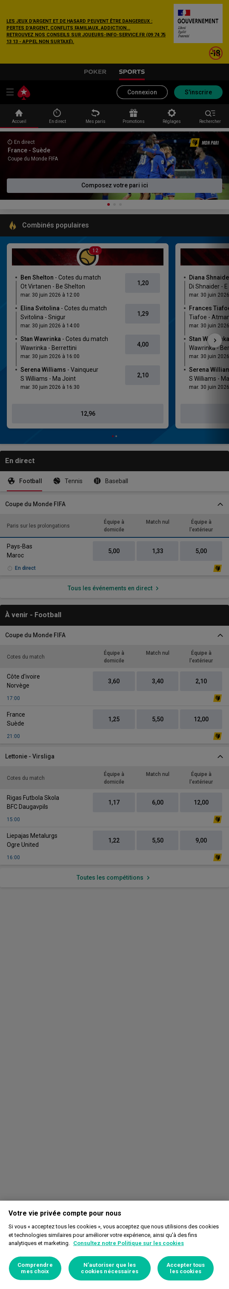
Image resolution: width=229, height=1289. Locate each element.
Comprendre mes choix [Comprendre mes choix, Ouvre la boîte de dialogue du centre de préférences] (34, 1268)
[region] (114, 1245)
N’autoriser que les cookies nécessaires (109, 1268)
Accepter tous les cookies (185, 1268)
